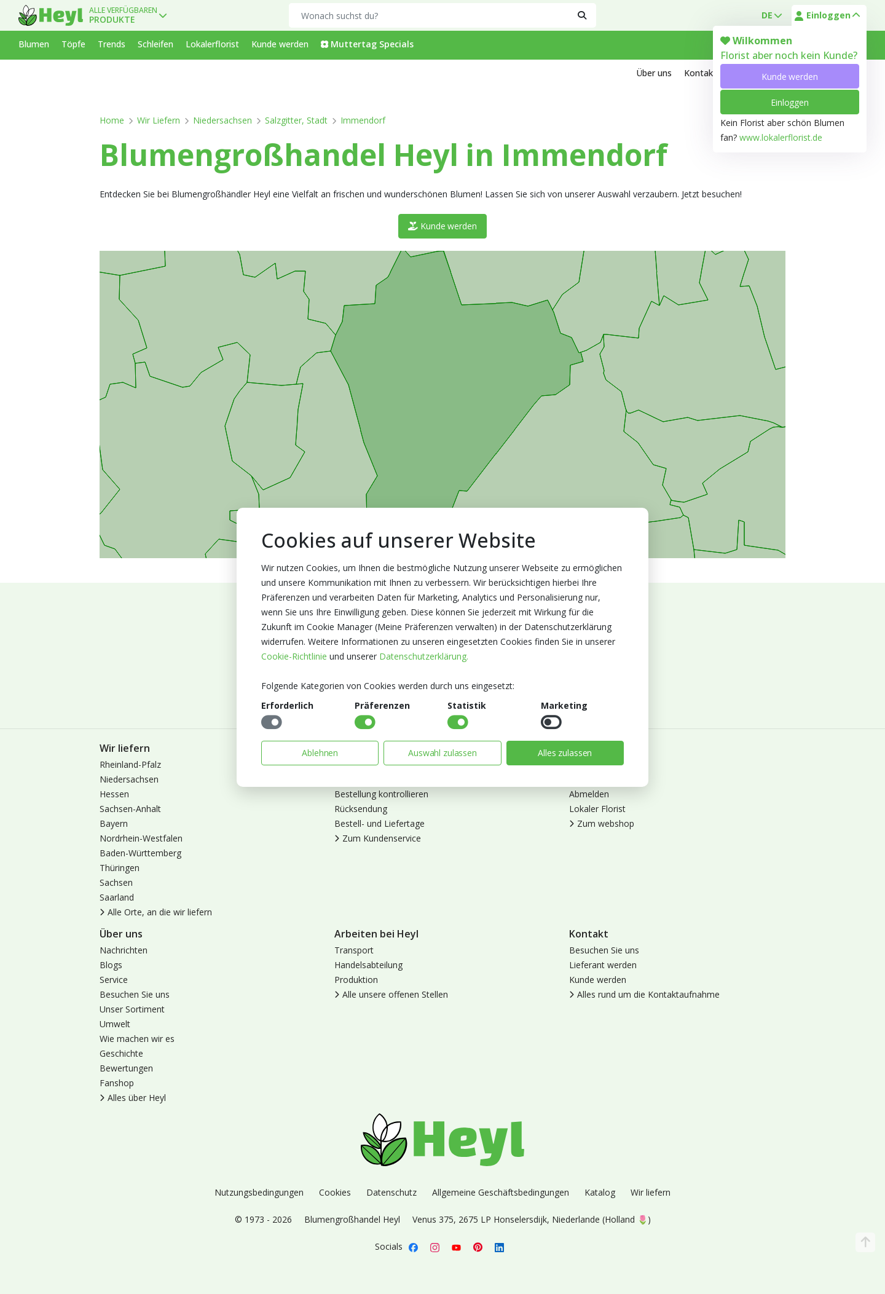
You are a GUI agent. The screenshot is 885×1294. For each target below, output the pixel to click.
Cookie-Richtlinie (294, 656)
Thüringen (120, 868)
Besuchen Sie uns (135, 994)
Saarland (117, 897)
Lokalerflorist (212, 44)
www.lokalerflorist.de (780, 137)
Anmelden (589, 764)
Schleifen (155, 44)
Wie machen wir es (137, 1038)
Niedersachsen (222, 120)
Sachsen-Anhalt (130, 809)
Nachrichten (124, 950)
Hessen (114, 794)
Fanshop (117, 1083)
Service (114, 979)
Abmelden (589, 794)
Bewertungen (126, 1068)
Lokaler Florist (597, 809)
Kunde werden (789, 76)
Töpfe (73, 44)
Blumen (33, 44)
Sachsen (116, 882)
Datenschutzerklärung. (423, 656)
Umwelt (115, 1024)
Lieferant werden (603, 965)
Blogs (111, 965)
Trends (111, 44)
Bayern (114, 823)
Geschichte (121, 1053)
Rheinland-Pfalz (130, 764)
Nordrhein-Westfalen (141, 838)
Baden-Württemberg (140, 853)
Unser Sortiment (132, 1009)
